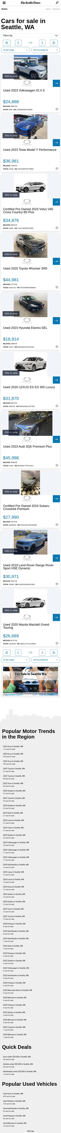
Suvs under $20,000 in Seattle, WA (17, 1058)
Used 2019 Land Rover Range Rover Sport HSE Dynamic (28, 567)
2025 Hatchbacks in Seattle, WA (16, 940)
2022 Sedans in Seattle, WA (14, 962)
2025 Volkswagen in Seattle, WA (16, 858)
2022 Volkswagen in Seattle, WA (16, 969)
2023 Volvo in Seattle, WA (13, 829)
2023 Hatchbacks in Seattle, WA (16, 932)
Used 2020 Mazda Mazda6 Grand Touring (26, 626)
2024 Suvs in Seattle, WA (13, 755)
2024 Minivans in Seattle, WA (14, 999)
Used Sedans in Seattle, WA (14, 1102)
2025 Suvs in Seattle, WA (13, 762)
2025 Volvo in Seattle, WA (13, 910)
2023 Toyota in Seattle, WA (14, 799)
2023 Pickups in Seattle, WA (14, 954)
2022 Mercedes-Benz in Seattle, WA (17, 991)
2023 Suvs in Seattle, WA (13, 747)
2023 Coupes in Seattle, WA (14, 1028)
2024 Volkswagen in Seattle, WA (16, 851)
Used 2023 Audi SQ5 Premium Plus (27, 446)
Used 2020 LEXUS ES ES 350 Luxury (29, 387)
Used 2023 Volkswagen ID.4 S (24, 90)
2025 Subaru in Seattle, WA (14, 903)
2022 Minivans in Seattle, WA (14, 1036)
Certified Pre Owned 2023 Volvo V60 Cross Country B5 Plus (28, 211)
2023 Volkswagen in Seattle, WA (16, 843)
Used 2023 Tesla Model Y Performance (29, 149)
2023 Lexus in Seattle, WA (13, 821)
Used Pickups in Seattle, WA (14, 1117)
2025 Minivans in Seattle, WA (14, 1021)
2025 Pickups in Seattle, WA (14, 1006)
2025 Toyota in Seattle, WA (14, 777)
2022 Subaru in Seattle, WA (14, 1013)
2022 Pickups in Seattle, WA (14, 984)
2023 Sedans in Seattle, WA (14, 792)
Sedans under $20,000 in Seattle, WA (18, 1065)
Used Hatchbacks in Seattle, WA (16, 1109)
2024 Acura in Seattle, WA (13, 888)
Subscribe (56, 9)
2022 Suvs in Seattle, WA (13, 784)
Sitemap (30, 1131)
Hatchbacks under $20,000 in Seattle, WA (19, 1072)
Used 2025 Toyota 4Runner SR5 (25, 268)
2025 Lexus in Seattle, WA (13, 873)
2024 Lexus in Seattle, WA (13, 880)
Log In (48, 9)
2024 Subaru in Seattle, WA (14, 895)
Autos (4, 9)
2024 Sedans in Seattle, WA (14, 807)
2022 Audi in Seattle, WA (13, 947)
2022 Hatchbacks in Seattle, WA (16, 976)
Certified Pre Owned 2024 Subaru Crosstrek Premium (26, 507)
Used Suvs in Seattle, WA (13, 1095)
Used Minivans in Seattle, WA (14, 1124)
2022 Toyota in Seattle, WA (14, 917)
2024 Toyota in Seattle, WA (14, 770)
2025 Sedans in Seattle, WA (14, 836)
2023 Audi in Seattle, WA (13, 814)
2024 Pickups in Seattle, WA (14, 925)
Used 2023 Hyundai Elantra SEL (25, 327)
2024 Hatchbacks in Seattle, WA (16, 866)
